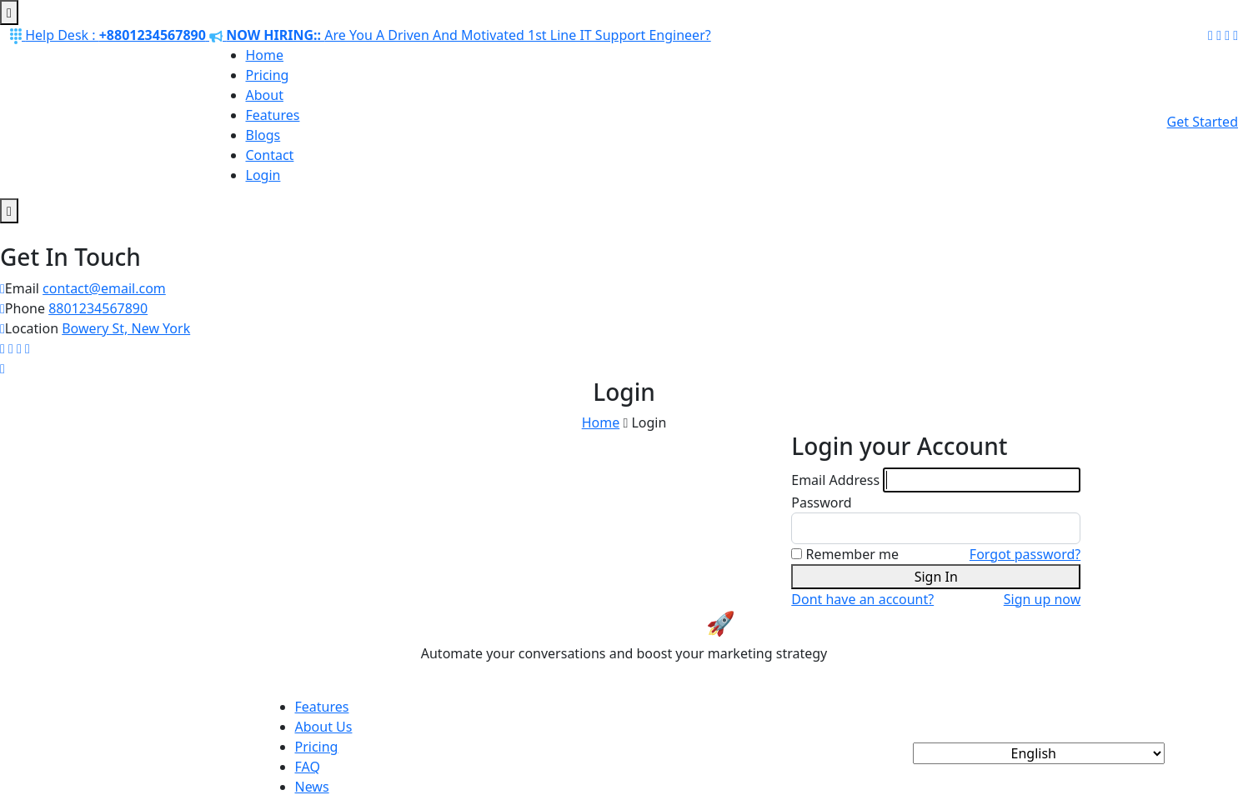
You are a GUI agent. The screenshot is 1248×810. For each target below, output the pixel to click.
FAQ (307, 767)
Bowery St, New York (126, 328)
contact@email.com (104, 288)
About (264, 95)
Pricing (267, 75)
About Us (324, 727)
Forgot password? (1025, 554)
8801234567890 (98, 308)
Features (273, 115)
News (312, 787)
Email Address (835, 480)
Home (265, 55)
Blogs (263, 135)
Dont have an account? (862, 599)
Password (821, 502)
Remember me (852, 554)
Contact (270, 155)
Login (263, 175)
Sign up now (1042, 599)
